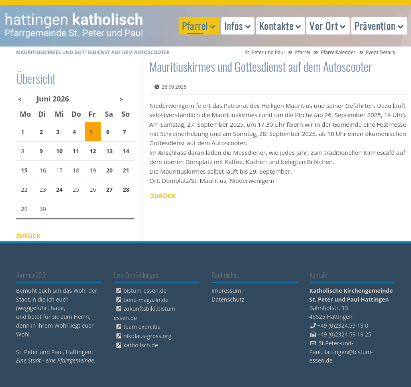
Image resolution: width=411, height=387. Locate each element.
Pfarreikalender (338, 52)
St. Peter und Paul (265, 52)
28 (126, 189)
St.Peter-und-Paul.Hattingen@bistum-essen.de (341, 352)
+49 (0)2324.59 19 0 (342, 325)
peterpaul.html (74, 25)
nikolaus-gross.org (148, 336)
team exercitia (142, 326)
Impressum (226, 290)
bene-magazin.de (146, 300)
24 (59, 189)
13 (109, 151)
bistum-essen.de (145, 290)
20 (109, 170)
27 (109, 189)
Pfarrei (302, 52)
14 (126, 151)
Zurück (163, 196)
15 (24, 170)
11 (76, 151)
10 (59, 151)
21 (126, 170)
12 (93, 151)
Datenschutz (228, 299)
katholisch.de (141, 345)
